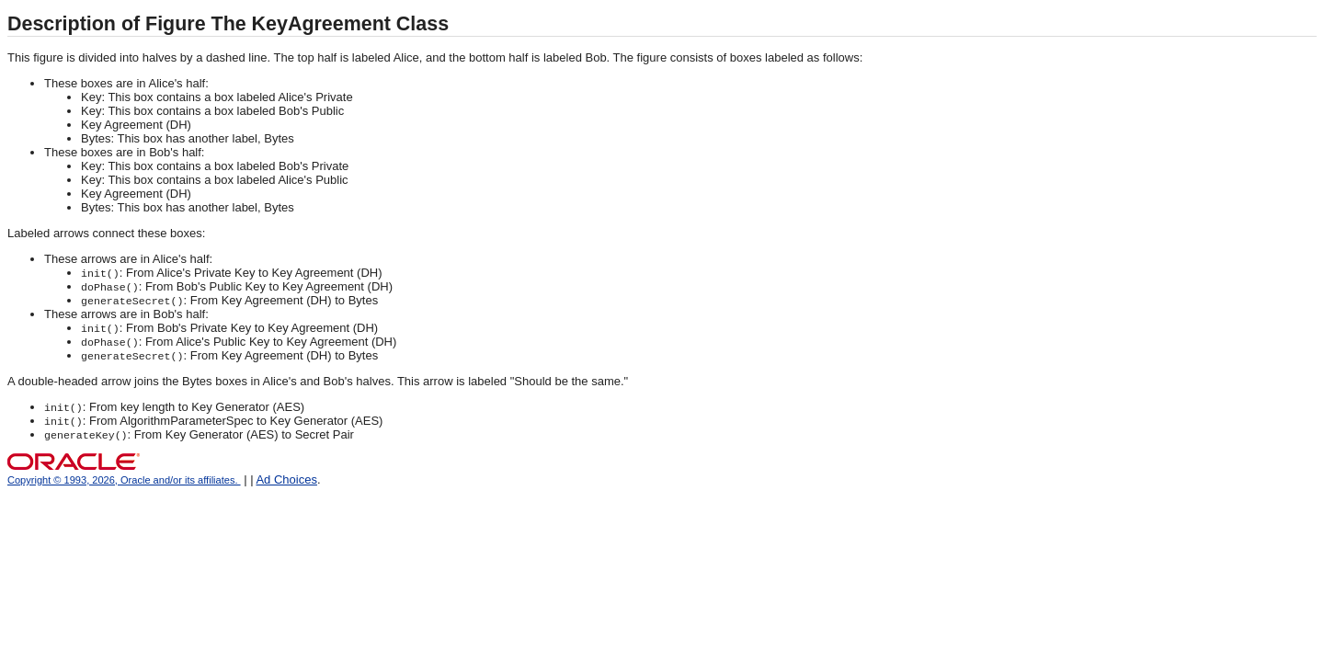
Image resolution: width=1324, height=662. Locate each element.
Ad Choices (286, 479)
